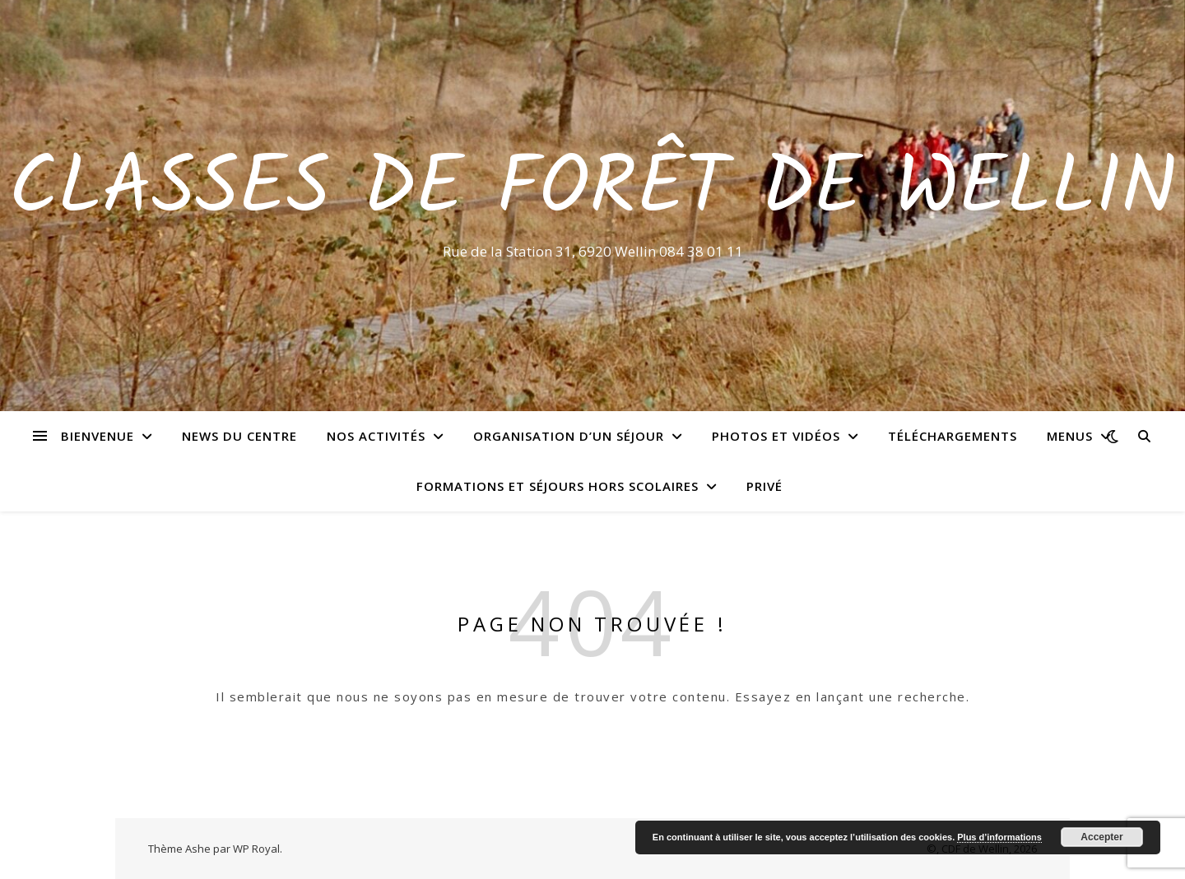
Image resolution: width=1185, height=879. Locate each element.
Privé (764, 486)
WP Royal (256, 848)
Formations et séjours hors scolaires (557, 486)
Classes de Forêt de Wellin (593, 191)
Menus (1070, 436)
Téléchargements (952, 436)
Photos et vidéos (776, 436)
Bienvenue (97, 436)
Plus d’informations (999, 837)
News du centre (239, 436)
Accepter (1101, 837)
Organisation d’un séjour (568, 436)
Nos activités (376, 436)
